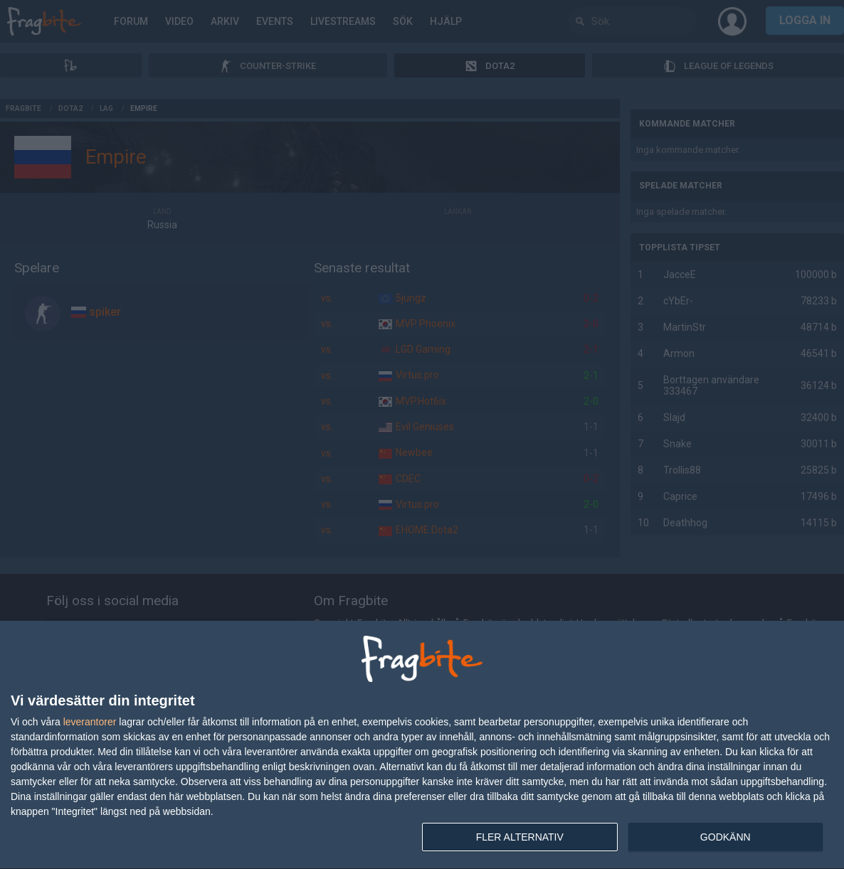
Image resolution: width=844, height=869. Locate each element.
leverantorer (90, 722)
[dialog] (422, 745)
